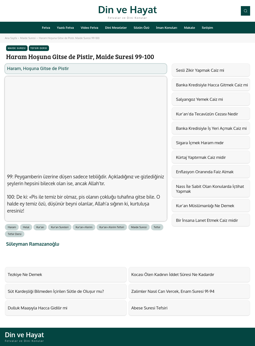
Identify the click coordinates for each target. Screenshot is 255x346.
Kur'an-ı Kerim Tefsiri (111, 227)
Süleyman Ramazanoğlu (32, 243)
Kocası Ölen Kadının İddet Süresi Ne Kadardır (172, 274)
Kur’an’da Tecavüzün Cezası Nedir (207, 113)
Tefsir (157, 227)
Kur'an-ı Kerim (84, 227)
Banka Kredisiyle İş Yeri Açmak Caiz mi (211, 128)
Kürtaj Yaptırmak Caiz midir (201, 157)
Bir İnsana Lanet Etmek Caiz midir (207, 220)
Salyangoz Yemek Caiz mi (199, 99)
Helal (26, 227)
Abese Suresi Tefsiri (149, 307)
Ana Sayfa (11, 38)
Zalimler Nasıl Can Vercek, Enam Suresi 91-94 (173, 291)
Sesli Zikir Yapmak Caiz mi (200, 70)
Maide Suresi (28, 38)
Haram (12, 227)
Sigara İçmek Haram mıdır (200, 142)
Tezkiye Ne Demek (25, 274)
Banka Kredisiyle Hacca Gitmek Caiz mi (212, 84)
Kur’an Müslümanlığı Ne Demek (205, 205)
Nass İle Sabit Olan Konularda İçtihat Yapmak (210, 189)
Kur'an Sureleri (60, 227)
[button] (245, 10)
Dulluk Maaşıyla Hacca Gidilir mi (37, 307)
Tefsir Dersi (39, 48)
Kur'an (40, 227)
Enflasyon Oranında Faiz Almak (205, 171)
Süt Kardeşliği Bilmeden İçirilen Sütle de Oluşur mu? (56, 291)
